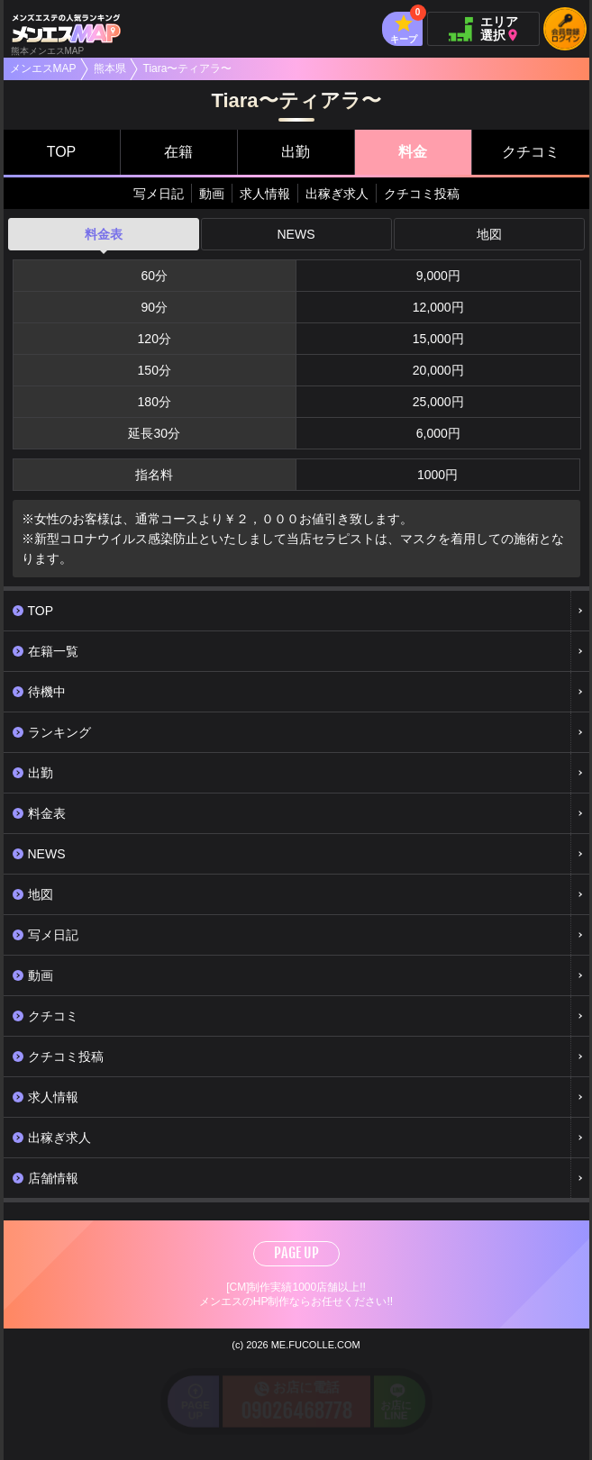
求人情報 (265, 193)
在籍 (178, 151)
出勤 (295, 151)
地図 (489, 234)
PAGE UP (296, 1253)
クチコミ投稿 (422, 193)
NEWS (296, 234)
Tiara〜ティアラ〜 (187, 68)
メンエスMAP (43, 68)
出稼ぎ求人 (337, 193)
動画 (211, 193)
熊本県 (110, 68)
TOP (62, 151)
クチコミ (531, 151)
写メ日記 (158, 193)
